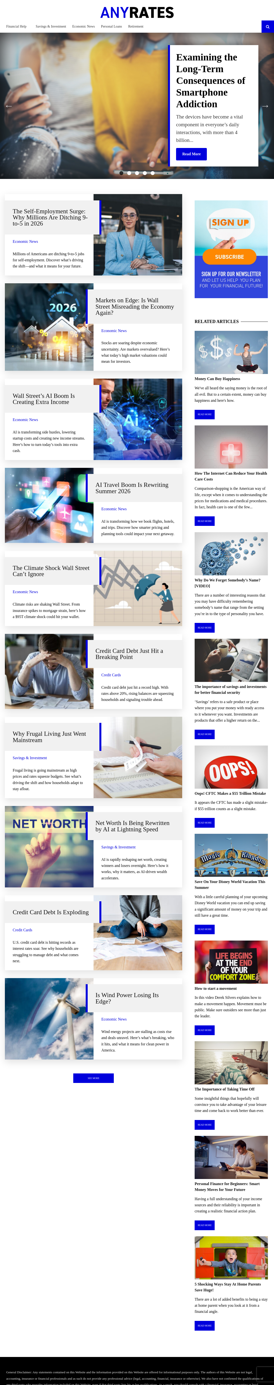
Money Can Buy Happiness (217, 379)
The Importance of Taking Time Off (224, 1089)
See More (93, 1078)
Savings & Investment (51, 26)
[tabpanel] (137, 106)
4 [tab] (145, 173)
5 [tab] (153, 173)
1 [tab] (121, 173)
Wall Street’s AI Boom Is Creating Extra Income (44, 398)
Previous (9, 106)
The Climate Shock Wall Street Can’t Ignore (51, 570)
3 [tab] (137, 173)
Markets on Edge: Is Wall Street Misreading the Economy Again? (134, 306)
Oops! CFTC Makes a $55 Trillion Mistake (230, 793)
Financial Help (16, 26)
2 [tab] (129, 173)
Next (265, 106)
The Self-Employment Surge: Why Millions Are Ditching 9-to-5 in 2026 (50, 217)
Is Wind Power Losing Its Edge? (127, 998)
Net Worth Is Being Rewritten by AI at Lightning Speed (132, 825)
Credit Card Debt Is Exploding (51, 912)
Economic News (83, 26)
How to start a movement (216, 988)
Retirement (135, 26)
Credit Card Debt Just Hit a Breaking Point (129, 653)
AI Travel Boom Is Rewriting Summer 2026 (132, 487)
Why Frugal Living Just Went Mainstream (49, 736)
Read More (205, 414)
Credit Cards (111, 675)
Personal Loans (111, 26)
